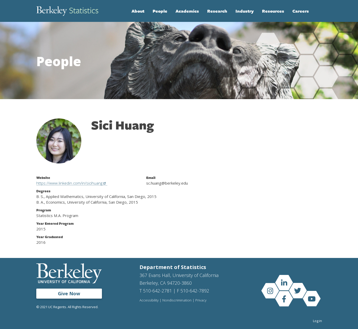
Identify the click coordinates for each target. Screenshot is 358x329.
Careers (300, 11)
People (160, 11)
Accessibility (149, 300)
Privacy (200, 300)
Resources (273, 11)
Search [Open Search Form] (317, 11)
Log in (317, 320)
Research (217, 11)
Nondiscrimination (176, 300)
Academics (187, 11)
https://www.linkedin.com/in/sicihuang (72, 183)
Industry (244, 11)
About (138, 11)
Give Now (69, 293)
